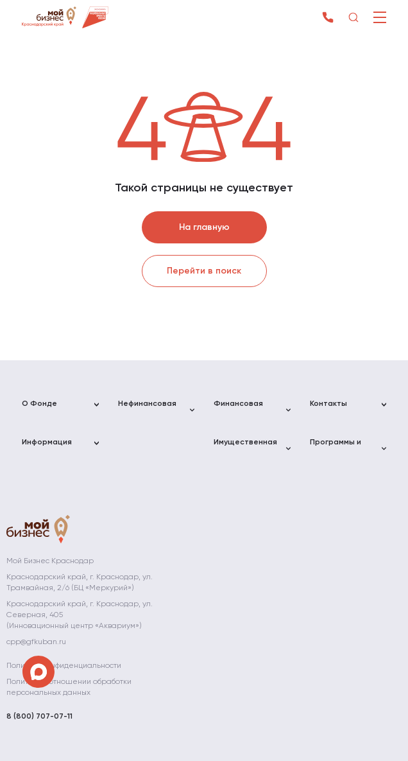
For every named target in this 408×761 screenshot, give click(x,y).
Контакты (328, 404)
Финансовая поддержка (238, 409)
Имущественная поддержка (245, 448)
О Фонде (39, 404)
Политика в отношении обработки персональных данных (69, 687)
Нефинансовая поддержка (147, 409)
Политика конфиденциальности (63, 666)
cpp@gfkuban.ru (36, 642)
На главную (204, 227)
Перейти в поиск (204, 271)
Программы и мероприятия (336, 448)
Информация (47, 442)
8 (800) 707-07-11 (39, 717)
